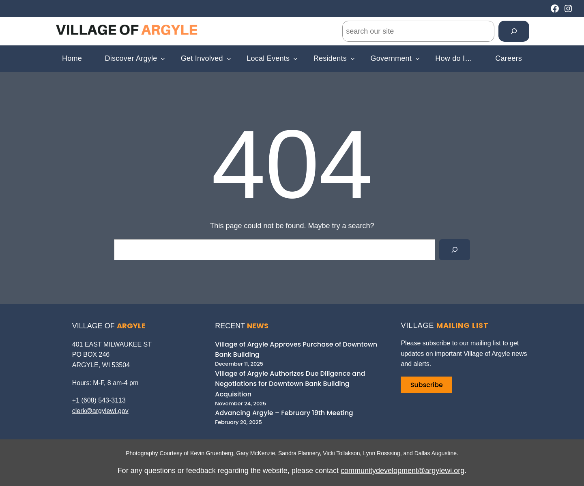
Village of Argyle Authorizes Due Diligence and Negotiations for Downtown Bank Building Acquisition (290, 384)
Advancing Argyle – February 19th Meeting (284, 412)
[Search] (513, 31)
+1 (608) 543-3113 (99, 400)
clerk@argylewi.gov (100, 410)
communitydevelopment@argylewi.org (402, 471)
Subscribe (426, 385)
